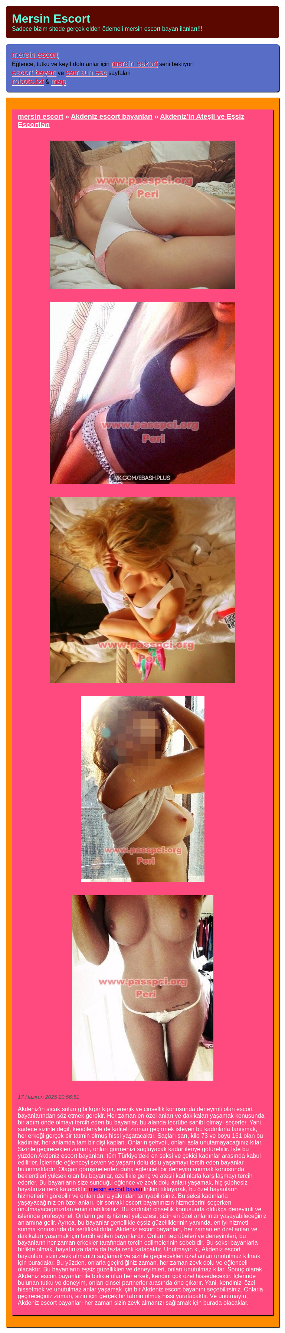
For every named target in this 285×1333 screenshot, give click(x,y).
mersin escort (35, 54)
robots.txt (28, 81)
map (58, 81)
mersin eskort (134, 63)
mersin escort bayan (115, 1189)
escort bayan (34, 72)
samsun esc (86, 72)
